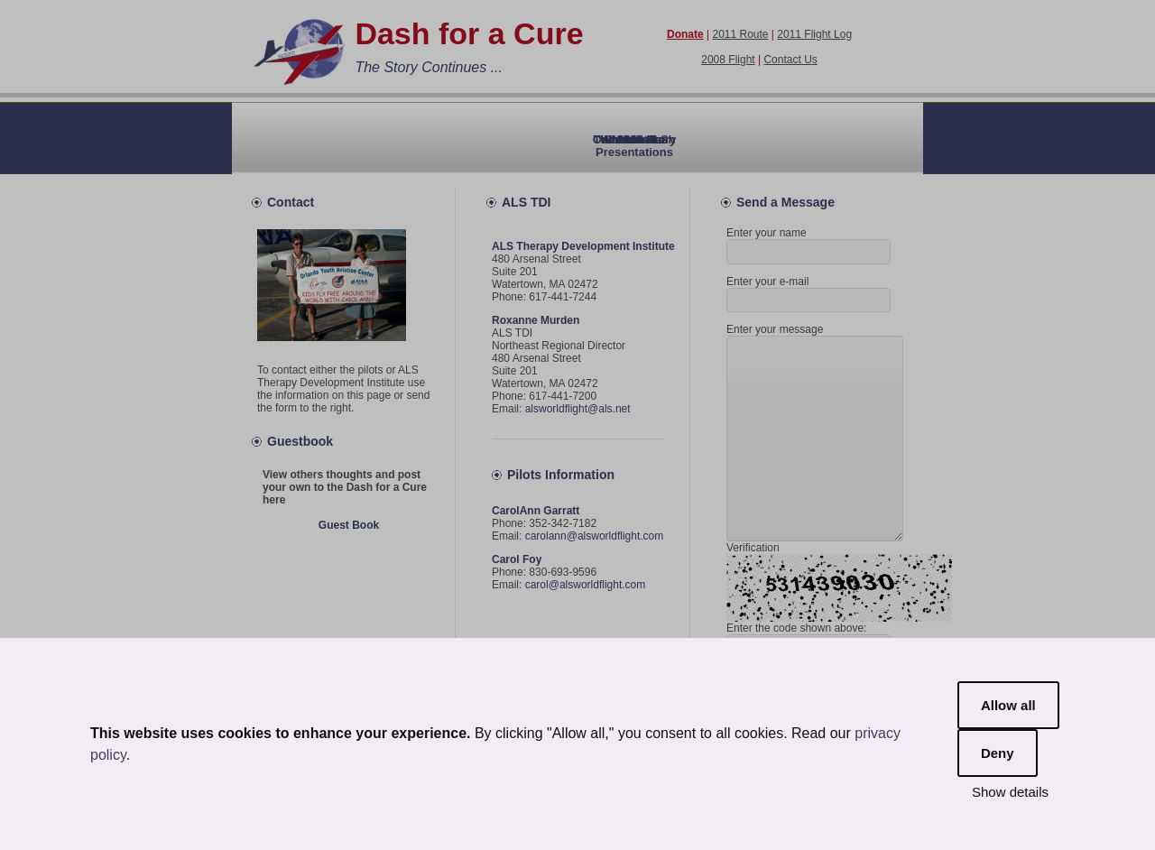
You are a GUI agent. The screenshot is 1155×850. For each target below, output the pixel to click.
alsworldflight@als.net (578, 408)
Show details (1010, 791)
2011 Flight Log (814, 34)
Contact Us (790, 59)
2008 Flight (727, 59)
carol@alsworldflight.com (585, 584)
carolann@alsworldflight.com (594, 536)
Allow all (1008, 705)
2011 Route (740, 34)
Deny (997, 753)
